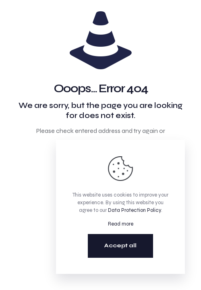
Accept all (120, 245)
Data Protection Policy (134, 210)
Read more (120, 224)
